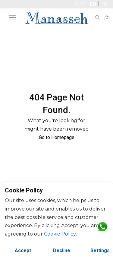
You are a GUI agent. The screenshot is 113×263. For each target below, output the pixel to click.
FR (104, 4)
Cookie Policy (60, 234)
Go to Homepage (56, 137)
